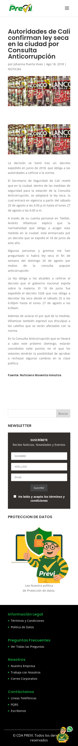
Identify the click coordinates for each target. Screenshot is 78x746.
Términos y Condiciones (27, 621)
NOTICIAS (14, 69)
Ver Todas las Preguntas (27, 647)
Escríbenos (18, 711)
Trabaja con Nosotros (26, 672)
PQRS (14, 705)
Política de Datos (22, 627)
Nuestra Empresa (23, 666)
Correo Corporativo (24, 679)
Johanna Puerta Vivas (28, 64)
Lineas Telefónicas (23, 698)
